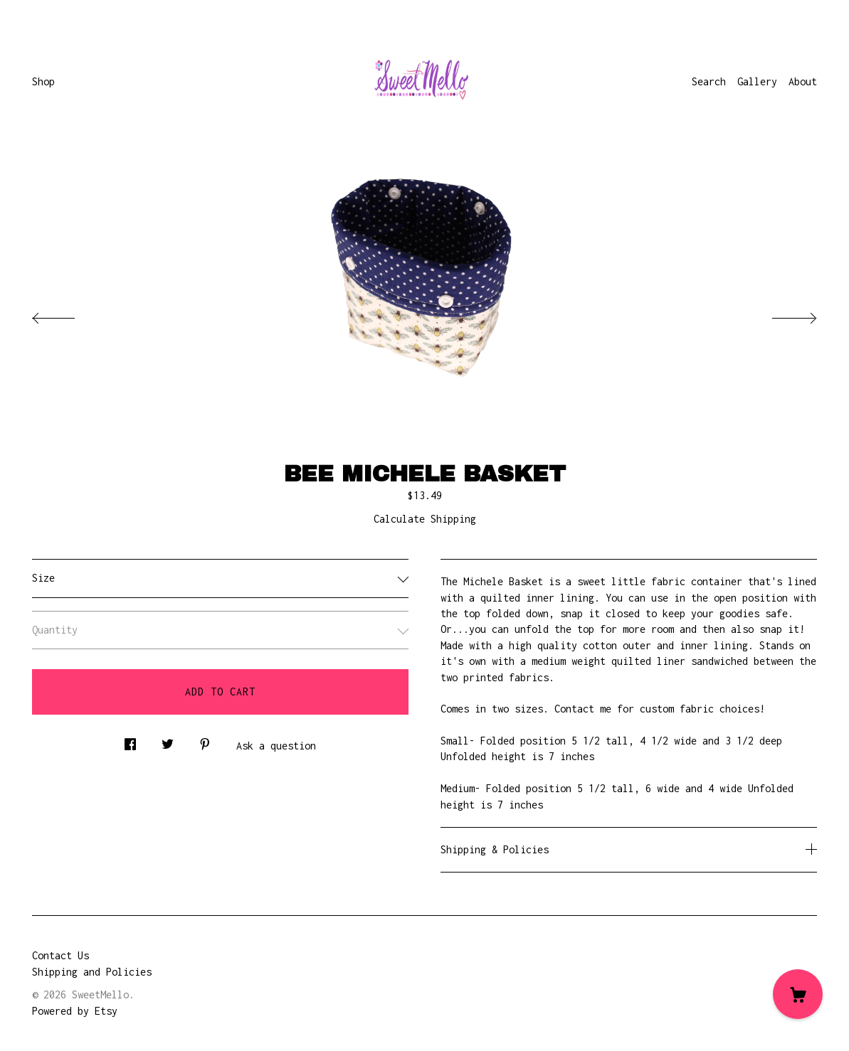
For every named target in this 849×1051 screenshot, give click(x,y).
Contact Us (60, 955)
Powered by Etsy (74, 1011)
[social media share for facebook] (130, 740)
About (803, 81)
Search (709, 81)
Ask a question (276, 746)
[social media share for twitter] (168, 740)
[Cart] (798, 994)
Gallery (757, 81)
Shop (43, 81)
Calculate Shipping (425, 519)
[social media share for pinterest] (205, 740)
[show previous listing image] (67, 314)
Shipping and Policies (92, 972)
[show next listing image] (781, 314)
